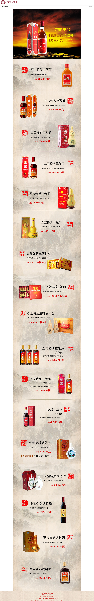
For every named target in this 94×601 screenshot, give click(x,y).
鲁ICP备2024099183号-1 (47, 594)
